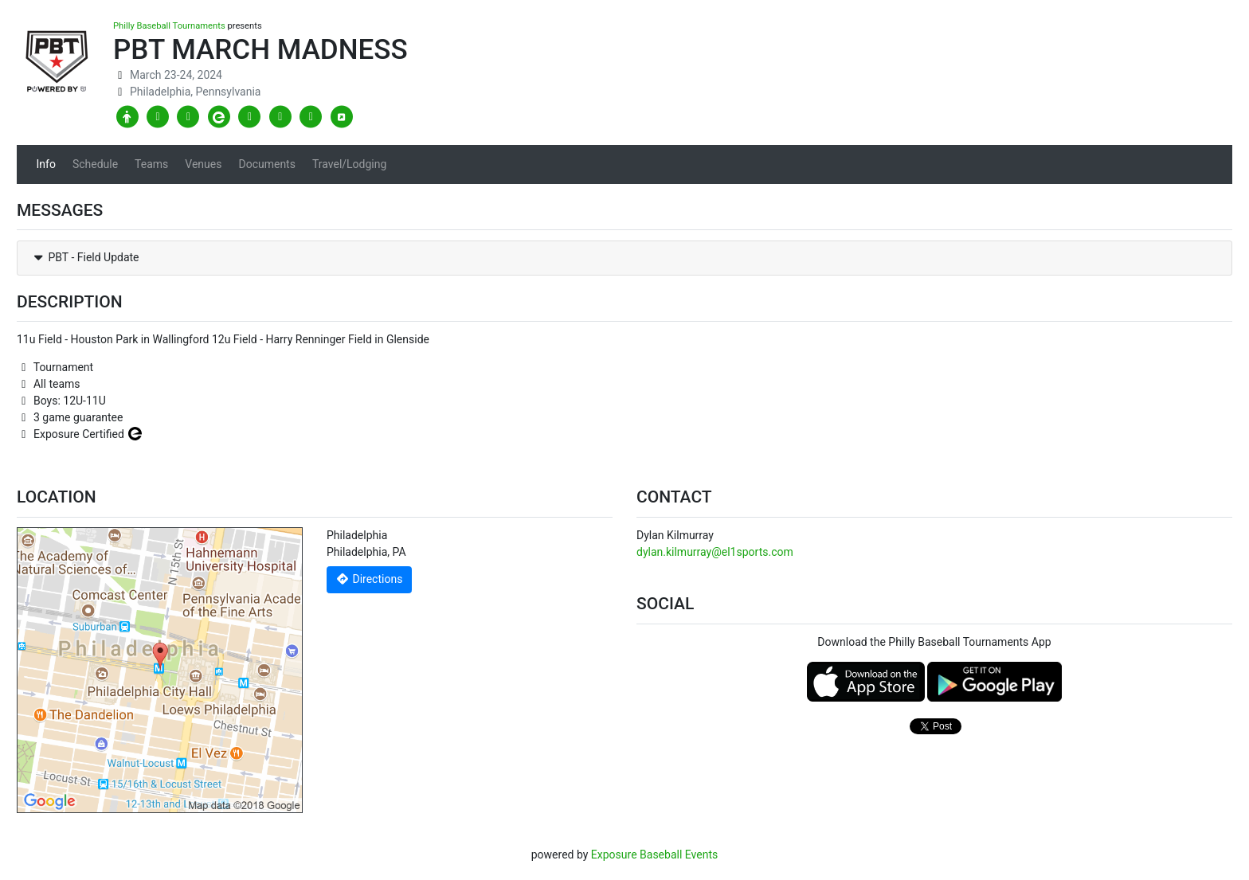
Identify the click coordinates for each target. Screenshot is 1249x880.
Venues (203, 164)
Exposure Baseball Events (654, 854)
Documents (266, 164)
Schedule (95, 164)
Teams (151, 164)
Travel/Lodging (349, 164)
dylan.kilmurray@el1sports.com (714, 552)
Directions (369, 579)
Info (46, 164)
